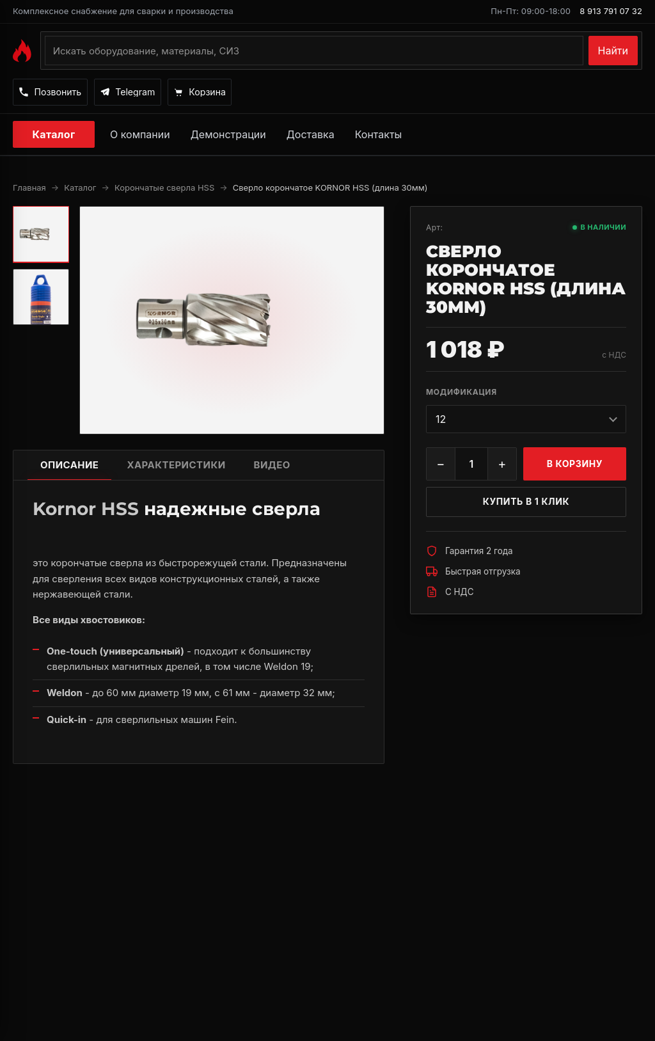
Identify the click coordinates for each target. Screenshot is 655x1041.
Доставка (311, 135)
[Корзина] (231, 93)
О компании (140, 135)
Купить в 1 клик (526, 502)
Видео (272, 466)
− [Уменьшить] (440, 465)
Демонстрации (228, 135)
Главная (29, 189)
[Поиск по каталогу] (314, 50)
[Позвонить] (57, 93)
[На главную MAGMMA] (22, 50)
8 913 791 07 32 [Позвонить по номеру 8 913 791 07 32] (611, 11)
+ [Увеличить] (502, 465)
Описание (69, 466)
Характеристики (176, 466)
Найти (613, 50)
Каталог (54, 135)
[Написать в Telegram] (147, 93)
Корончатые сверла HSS (164, 189)
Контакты (378, 135)
